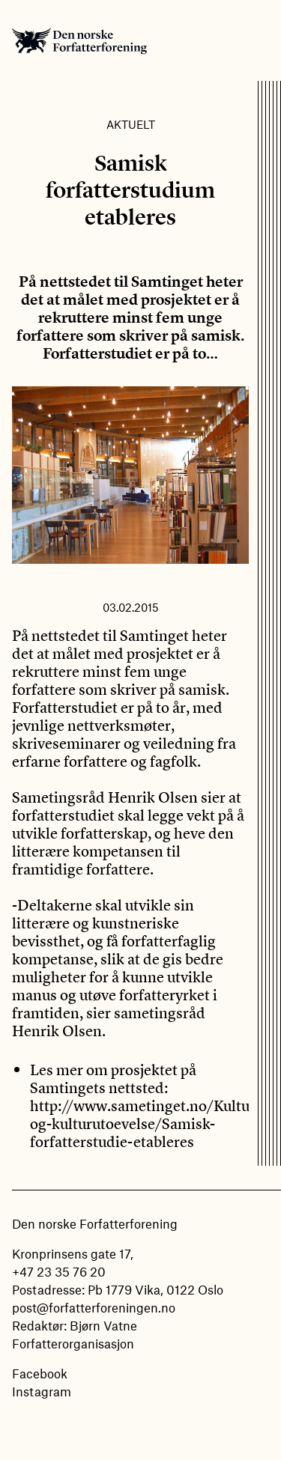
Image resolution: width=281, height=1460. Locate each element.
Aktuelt (130, 124)
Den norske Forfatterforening (79, 40)
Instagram (41, 1391)
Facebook (39, 1373)
